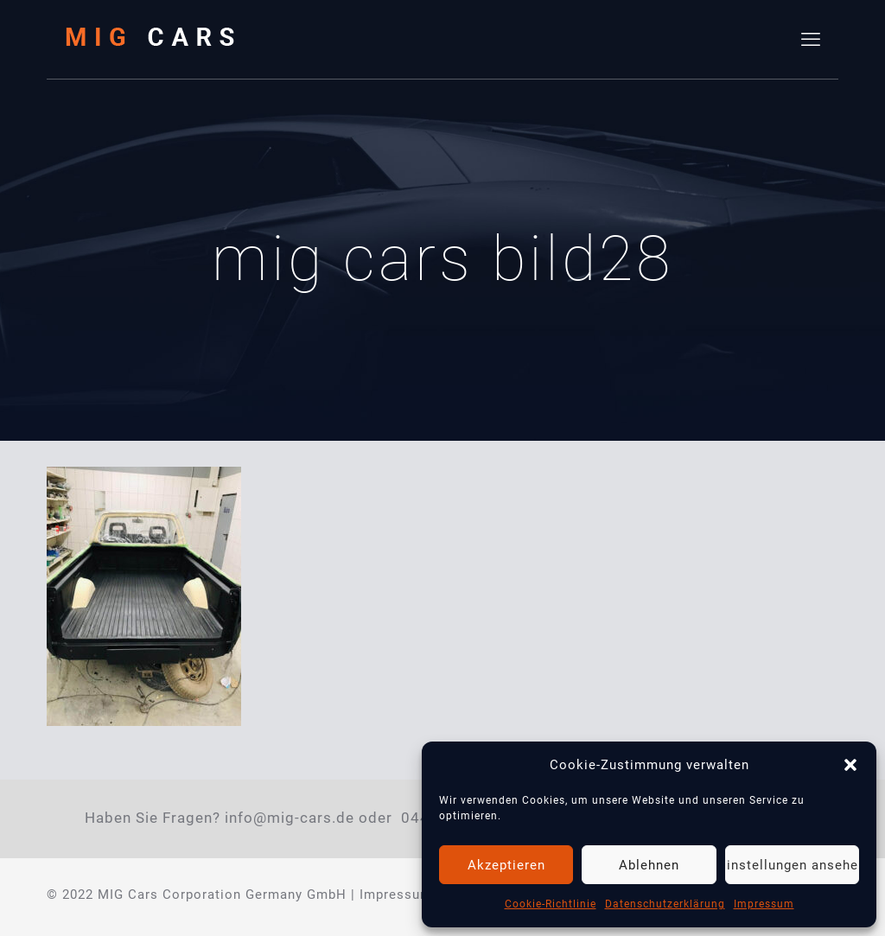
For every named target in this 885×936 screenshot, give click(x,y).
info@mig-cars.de (289, 818)
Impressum (764, 904)
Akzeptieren (506, 865)
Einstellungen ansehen (792, 865)
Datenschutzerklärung (665, 904)
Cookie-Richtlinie (550, 904)
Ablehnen (649, 865)
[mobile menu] (810, 39)
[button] (850, 765)
